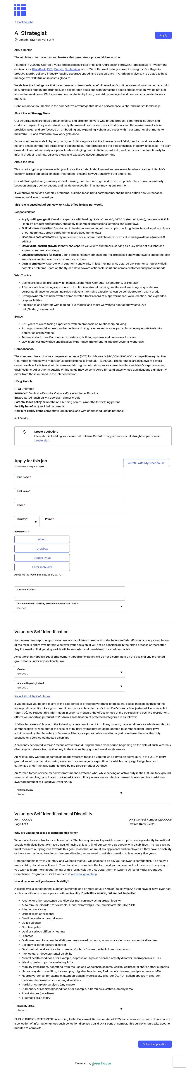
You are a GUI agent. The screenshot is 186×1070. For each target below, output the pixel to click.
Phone (49, 519)
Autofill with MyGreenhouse (146, 463)
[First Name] (69, 482)
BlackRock (39, 69)
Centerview (72, 69)
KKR (50, 69)
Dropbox (42, 548)
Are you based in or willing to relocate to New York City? (47, 603)
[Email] (69, 510)
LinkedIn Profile (26, 589)
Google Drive (42, 557)
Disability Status (25, 1006)
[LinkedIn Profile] (69, 594)
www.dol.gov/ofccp (84, 874)
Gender (21, 669)
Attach (42, 539)
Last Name (24, 491)
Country (22, 519)
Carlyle (58, 69)
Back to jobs (23, 22)
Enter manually (42, 567)
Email (21, 505)
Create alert (41, 440)
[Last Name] (69, 496)
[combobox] (17, 523)
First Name (24, 477)
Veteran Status (25, 790)
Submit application (155, 1044)
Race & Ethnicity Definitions (32, 696)
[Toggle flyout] (35, 522)
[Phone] (83, 524)
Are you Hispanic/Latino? (30, 683)
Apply (163, 35)
